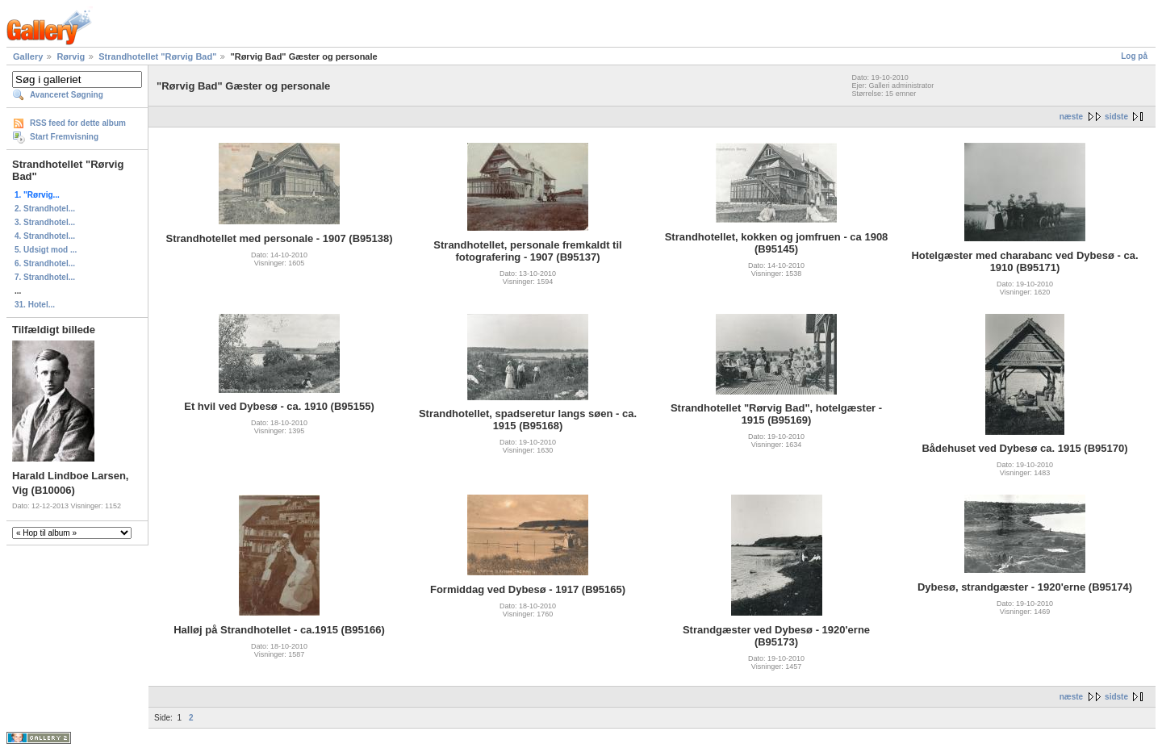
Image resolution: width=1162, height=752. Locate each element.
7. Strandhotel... (45, 277)
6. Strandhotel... (45, 263)
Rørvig (70, 56)
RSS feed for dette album (78, 123)
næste (1071, 116)
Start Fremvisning (64, 136)
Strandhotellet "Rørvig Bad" (157, 56)
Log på (1134, 56)
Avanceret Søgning (66, 94)
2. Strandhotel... (45, 208)
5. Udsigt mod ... (46, 249)
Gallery (28, 56)
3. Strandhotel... (45, 222)
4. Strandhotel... (45, 236)
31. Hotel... (35, 304)
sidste (1116, 116)
